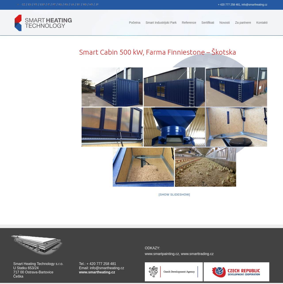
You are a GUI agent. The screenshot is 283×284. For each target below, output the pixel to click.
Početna (134, 22)
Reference (189, 22)
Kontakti (262, 22)
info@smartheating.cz (107, 268)
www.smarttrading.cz (197, 254)
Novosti (225, 22)
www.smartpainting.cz (162, 254)
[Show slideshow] (174, 194)
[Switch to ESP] (42, 4)
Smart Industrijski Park (161, 22)
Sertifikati (207, 22)
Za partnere (243, 22)
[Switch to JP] (97, 4)
